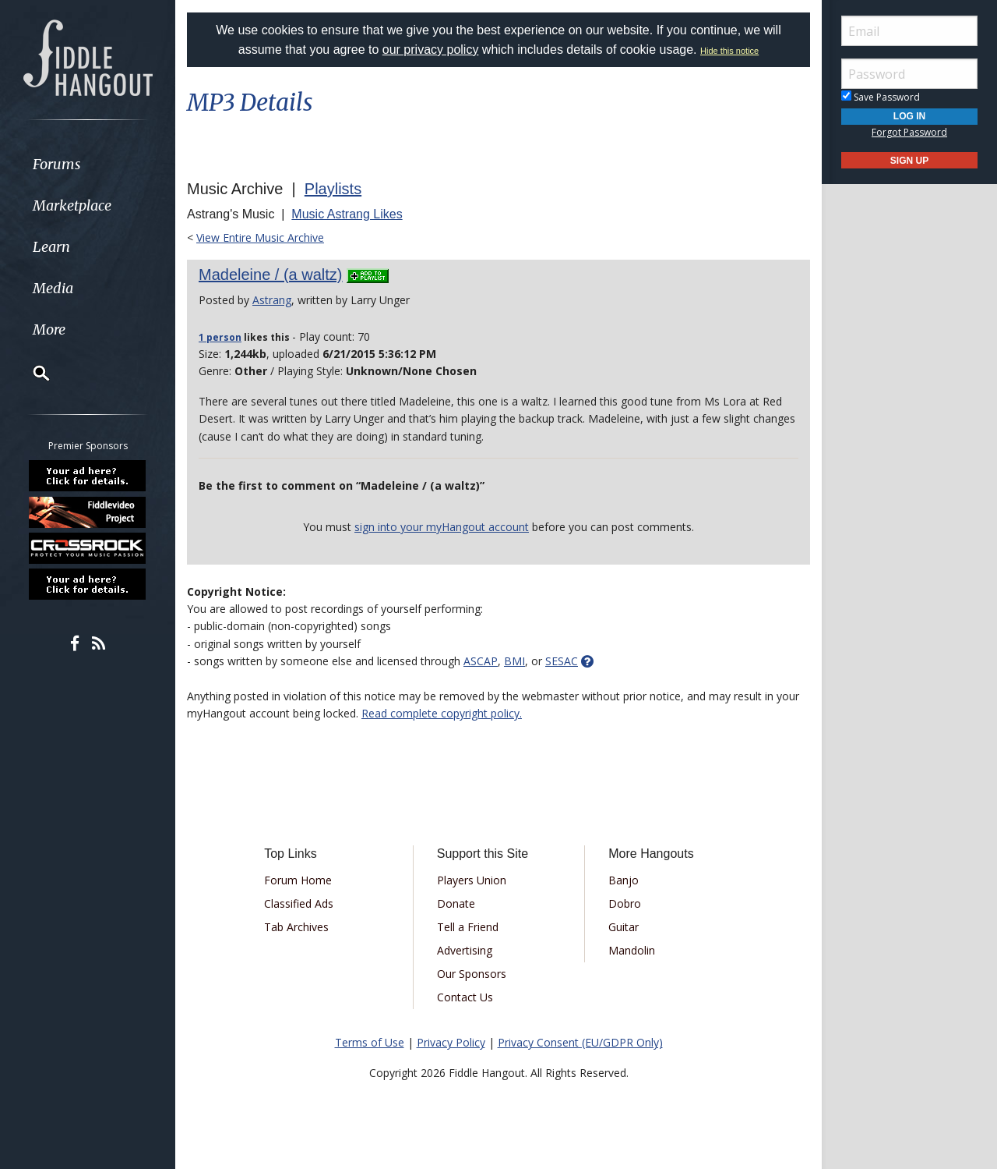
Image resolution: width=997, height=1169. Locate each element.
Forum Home (298, 880)
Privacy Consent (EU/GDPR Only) (580, 1042)
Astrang (271, 299)
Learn (51, 247)
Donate (456, 903)
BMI (514, 661)
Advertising (464, 950)
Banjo (623, 880)
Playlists (333, 188)
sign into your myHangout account (441, 526)
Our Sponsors (471, 973)
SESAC (561, 661)
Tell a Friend (467, 926)
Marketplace (72, 205)
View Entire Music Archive (260, 237)
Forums (57, 164)
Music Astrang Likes (346, 214)
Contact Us (465, 997)
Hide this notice (729, 50)
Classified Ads (298, 903)
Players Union (471, 880)
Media (53, 288)
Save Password (880, 97)
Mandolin (631, 950)
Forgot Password (909, 132)
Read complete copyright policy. (441, 713)
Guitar (623, 926)
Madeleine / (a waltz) (271, 274)
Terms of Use (369, 1042)
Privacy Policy (451, 1042)
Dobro (624, 903)
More (49, 329)
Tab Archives (296, 926)
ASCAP (480, 661)
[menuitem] (87, 164)
